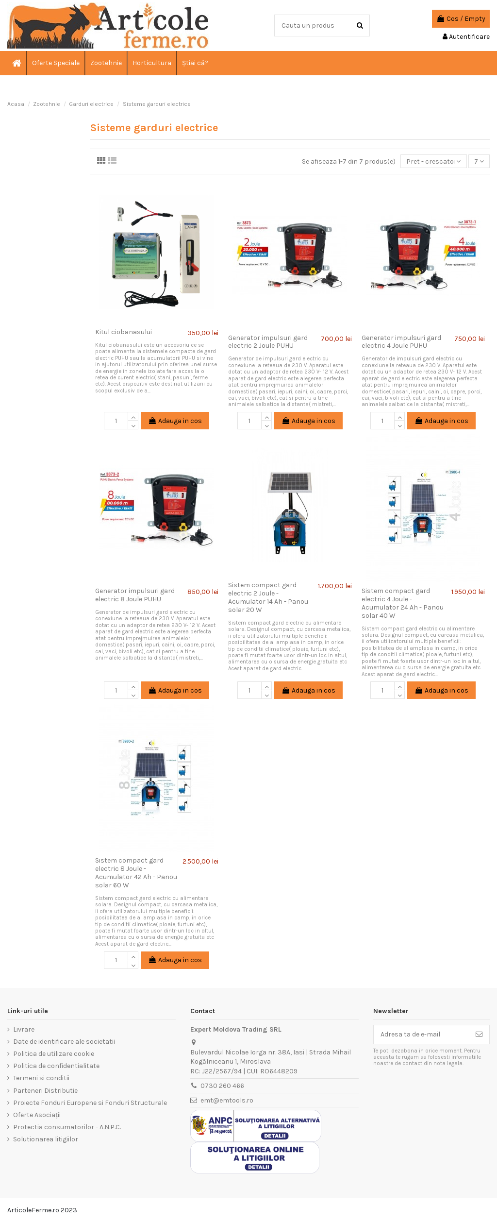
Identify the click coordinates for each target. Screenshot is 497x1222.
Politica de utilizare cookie (53, 1054)
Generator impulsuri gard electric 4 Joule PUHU (401, 342)
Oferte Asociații (37, 1115)
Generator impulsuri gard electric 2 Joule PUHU (268, 342)
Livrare (23, 1029)
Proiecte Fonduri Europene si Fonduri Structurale (90, 1103)
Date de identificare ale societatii (64, 1041)
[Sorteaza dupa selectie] (433, 161)
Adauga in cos (175, 421)
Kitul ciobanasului (123, 332)
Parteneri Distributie (45, 1090)
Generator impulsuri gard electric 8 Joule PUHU (135, 595)
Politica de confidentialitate (56, 1066)
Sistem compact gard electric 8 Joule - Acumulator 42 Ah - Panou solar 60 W (136, 872)
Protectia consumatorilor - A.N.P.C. (67, 1127)
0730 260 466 (222, 1086)
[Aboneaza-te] (479, 1034)
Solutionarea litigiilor (45, 1139)
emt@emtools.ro (226, 1100)
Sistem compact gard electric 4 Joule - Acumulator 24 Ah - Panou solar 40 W (403, 603)
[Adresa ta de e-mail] (421, 1034)
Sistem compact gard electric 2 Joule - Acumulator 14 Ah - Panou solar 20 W (268, 597)
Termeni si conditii (41, 1078)
